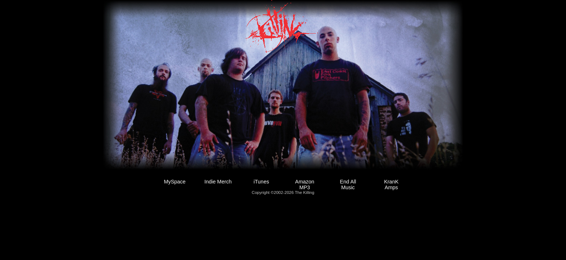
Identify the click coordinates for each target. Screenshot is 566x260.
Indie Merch (217, 182)
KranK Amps (391, 184)
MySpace (175, 182)
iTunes (261, 182)
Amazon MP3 (304, 184)
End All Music (348, 184)
